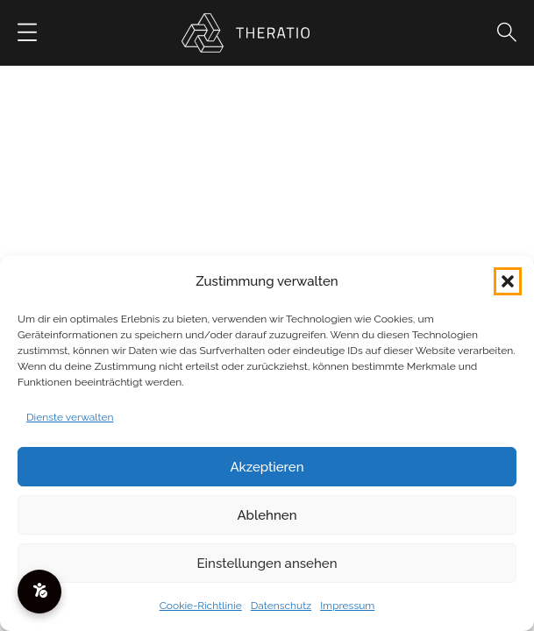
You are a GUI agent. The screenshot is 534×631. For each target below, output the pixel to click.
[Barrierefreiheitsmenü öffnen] (39, 591)
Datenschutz (281, 605)
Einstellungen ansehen (267, 563)
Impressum (347, 605)
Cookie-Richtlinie (201, 605)
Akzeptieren (266, 467)
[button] (507, 281)
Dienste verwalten (70, 417)
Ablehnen (266, 515)
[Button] (27, 33)
